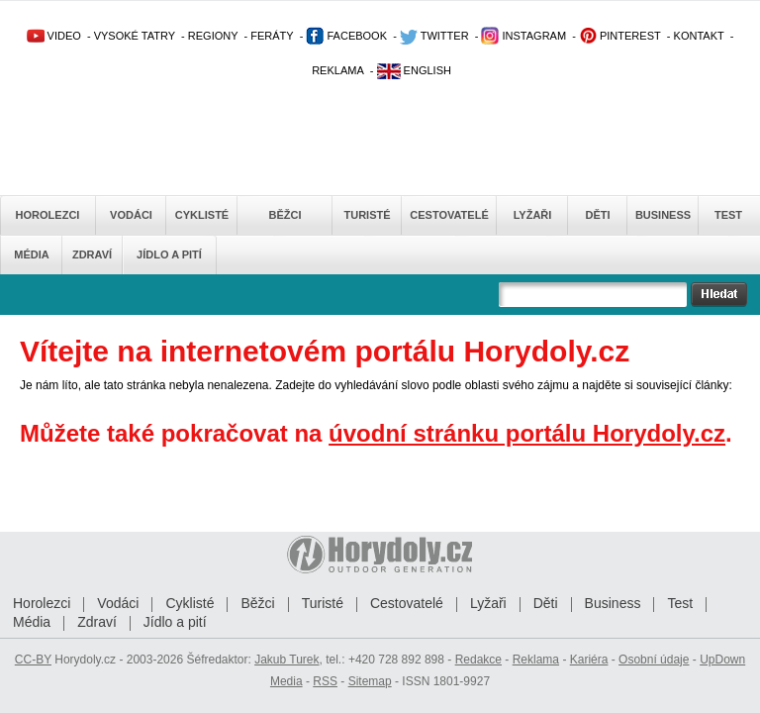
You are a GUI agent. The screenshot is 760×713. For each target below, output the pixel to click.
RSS (325, 681)
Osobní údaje (653, 659)
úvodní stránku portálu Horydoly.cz (527, 433)
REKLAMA (338, 70)
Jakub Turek (286, 659)
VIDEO (54, 36)
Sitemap (370, 681)
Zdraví (92, 254)
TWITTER (434, 36)
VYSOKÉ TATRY (134, 36)
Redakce (478, 659)
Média (31, 254)
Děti (597, 215)
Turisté (366, 215)
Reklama (536, 659)
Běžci (285, 215)
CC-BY (33, 659)
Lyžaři (533, 215)
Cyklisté (202, 215)
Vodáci (131, 215)
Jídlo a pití (169, 254)
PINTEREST (620, 36)
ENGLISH (414, 70)
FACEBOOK (346, 36)
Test (728, 215)
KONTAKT (699, 36)
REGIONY (213, 36)
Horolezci (48, 215)
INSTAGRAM (523, 36)
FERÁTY (271, 36)
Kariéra (589, 659)
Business (663, 215)
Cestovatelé (449, 215)
